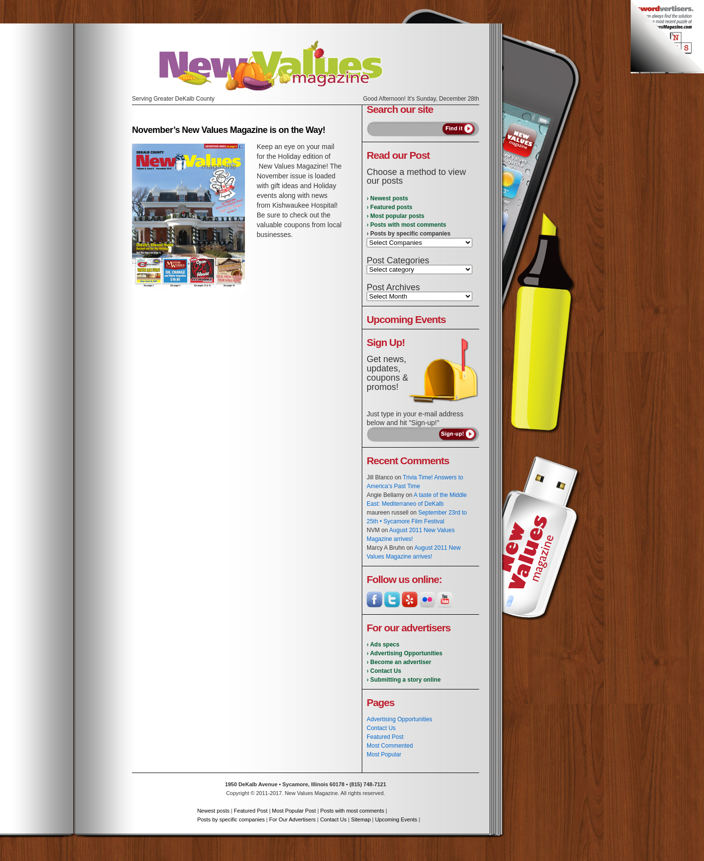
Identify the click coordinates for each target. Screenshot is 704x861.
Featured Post (385, 736)
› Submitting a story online (403, 679)
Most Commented (390, 745)
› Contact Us (384, 670)
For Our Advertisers (292, 819)
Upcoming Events (396, 819)
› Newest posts (387, 198)
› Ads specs (383, 644)
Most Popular (384, 754)
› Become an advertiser (399, 662)
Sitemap (361, 819)
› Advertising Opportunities (404, 653)
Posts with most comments (352, 811)
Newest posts (213, 811)
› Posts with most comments (406, 224)
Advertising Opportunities (399, 719)
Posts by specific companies (230, 819)
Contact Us (381, 728)
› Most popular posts (395, 216)
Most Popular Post (294, 811)
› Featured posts (389, 207)
